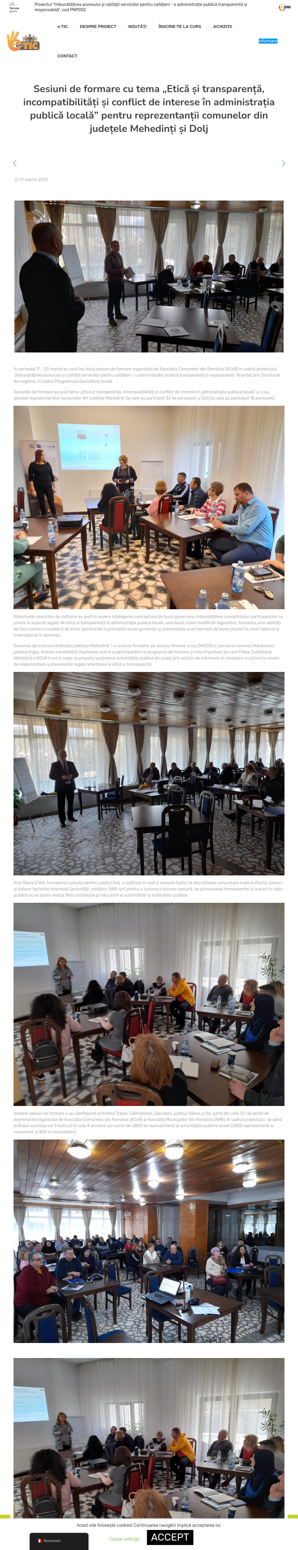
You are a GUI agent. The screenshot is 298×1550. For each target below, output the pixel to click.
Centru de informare (268, 41)
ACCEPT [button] (170, 1537)
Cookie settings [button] (124, 1539)
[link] (98, 41)
